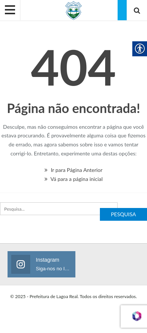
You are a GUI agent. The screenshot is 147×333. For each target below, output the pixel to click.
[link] (73, 10)
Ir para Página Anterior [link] (73, 170)
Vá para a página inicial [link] (73, 179)
